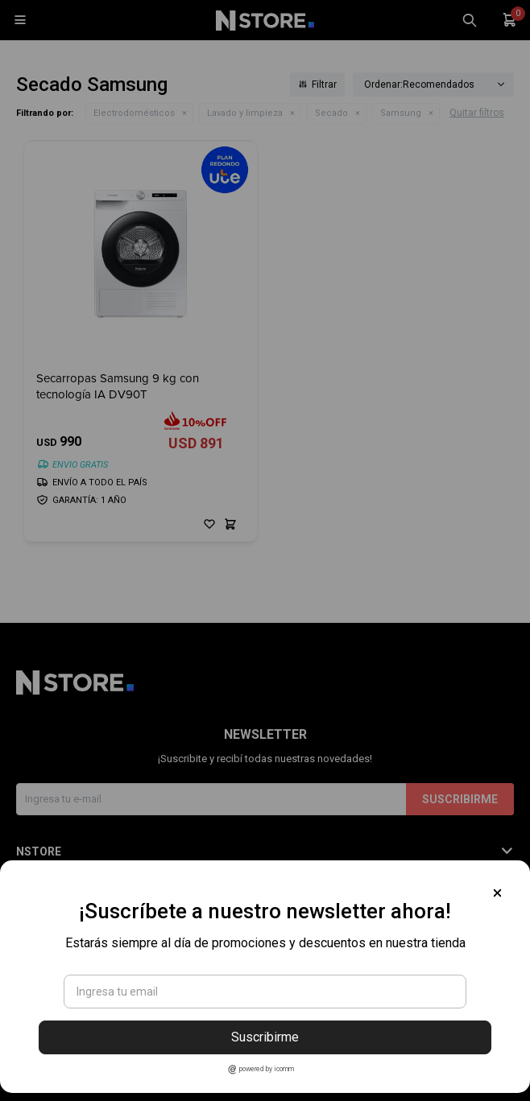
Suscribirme (265, 1037)
